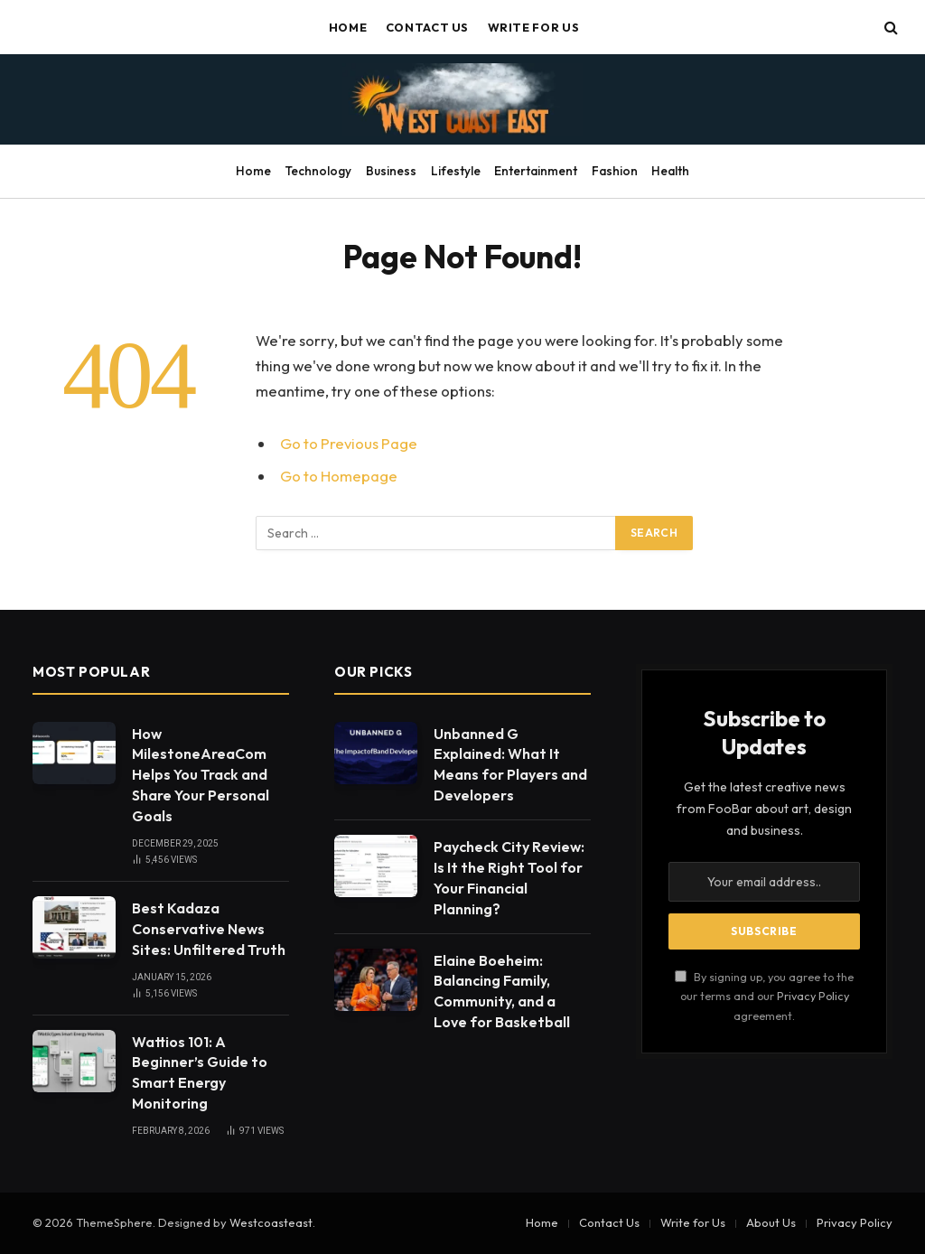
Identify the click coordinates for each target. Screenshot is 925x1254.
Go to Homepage (338, 475)
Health (670, 171)
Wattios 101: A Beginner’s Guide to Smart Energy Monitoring (199, 1073)
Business (391, 171)
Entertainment (535, 171)
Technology (318, 171)
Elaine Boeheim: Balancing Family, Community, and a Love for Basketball (502, 991)
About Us (771, 1222)
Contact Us (427, 27)
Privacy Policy (813, 995)
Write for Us (534, 27)
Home (348, 27)
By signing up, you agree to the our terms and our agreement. (764, 996)
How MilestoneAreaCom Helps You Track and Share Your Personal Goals (200, 775)
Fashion (615, 171)
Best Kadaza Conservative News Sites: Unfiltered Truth (208, 929)
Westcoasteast (271, 1222)
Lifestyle (456, 171)
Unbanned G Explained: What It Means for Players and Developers (510, 765)
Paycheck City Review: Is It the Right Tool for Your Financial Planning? (509, 878)
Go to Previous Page (348, 443)
